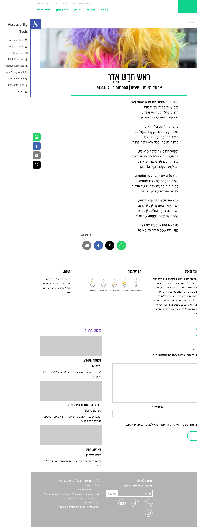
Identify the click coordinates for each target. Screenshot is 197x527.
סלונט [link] (184, 22)
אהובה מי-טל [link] (32, 279)
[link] (5, 24)
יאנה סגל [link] (58, 502)
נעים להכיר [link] (12, 10)
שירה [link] (47, 10)
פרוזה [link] (73, 10)
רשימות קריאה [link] (179, 500)
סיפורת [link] (60, 10)
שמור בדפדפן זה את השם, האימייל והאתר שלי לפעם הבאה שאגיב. (141, 424)
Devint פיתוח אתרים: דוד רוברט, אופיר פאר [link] (48, 507)
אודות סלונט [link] (53, 3)
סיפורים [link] (183, 486)
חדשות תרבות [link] (179, 495)
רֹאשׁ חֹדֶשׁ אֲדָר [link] (161, 22)
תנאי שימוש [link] (180, 517)
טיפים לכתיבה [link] (179, 508)
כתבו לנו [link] (25, 3)
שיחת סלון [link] (31, 10)
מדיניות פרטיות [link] (178, 513)
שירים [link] (175, 22)
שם (183, 407)
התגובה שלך (177, 360)
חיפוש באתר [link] (11, 3)
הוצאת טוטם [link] (38, 3)
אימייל (127, 407)
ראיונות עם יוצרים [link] (177, 504)
